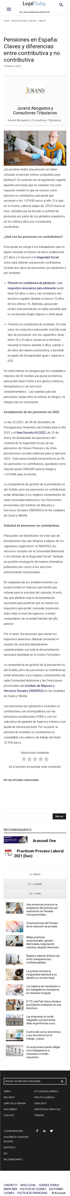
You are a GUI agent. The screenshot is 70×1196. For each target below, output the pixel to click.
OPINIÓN (39, 1115)
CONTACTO (11, 1185)
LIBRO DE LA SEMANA (15, 1103)
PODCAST (9, 1115)
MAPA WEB (10, 1189)
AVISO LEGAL (28, 1185)
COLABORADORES (13, 1131)
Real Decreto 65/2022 (31, 432)
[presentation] (35, 874)
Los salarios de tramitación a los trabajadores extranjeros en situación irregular (43, 990)
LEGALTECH (40, 1103)
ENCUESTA (9, 1097)
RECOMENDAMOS (13, 1159)
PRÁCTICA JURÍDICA (44, 1097)
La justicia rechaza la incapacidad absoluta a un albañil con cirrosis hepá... (41, 974)
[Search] (59, 816)
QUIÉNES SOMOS (49, 1185)
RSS (5, 1153)
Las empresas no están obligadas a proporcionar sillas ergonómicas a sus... (41, 1020)
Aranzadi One (44, 840)
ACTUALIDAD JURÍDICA (46, 1091)
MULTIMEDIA (10, 1109)
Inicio (6, 21)
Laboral (41, 21)
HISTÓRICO (9, 1147)
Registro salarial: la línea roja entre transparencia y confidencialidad (43, 959)
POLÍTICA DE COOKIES (33, 1189)
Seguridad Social (48, 257)
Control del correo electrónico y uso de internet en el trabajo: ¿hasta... (43, 1035)
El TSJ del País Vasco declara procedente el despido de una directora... (43, 1005)
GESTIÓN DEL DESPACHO (47, 1109)
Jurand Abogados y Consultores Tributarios (35, 110)
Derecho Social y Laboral (24, 21)
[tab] (35, 874)
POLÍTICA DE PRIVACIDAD (32, 1193)
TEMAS (7, 1091)
